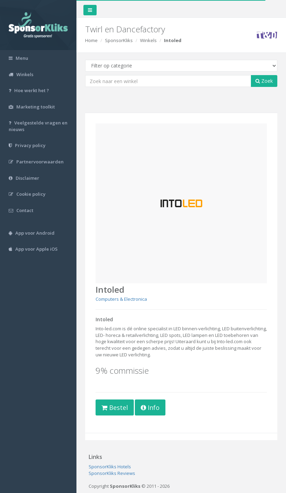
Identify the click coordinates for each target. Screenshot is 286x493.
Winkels (148, 40)
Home (91, 40)
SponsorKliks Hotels (110, 466)
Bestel (114, 407)
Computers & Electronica (121, 299)
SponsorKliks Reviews (112, 473)
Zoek (264, 81)
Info (150, 407)
